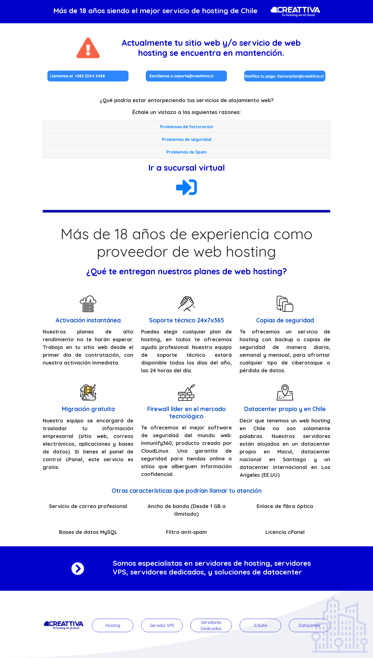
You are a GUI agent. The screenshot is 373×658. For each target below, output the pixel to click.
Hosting (112, 625)
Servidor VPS (162, 625)
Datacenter (310, 625)
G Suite (260, 625)
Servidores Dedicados (211, 625)
